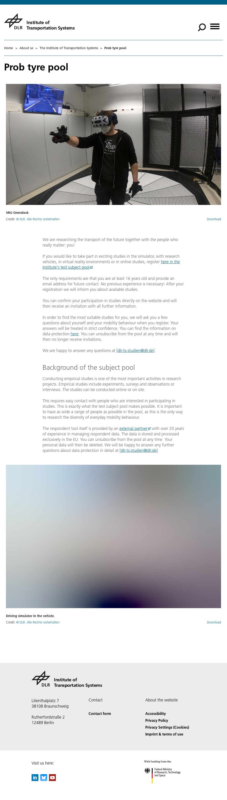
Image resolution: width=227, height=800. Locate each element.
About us (26, 48)
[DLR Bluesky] (43, 779)
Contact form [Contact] (100, 713)
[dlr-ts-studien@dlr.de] (135, 350)
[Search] (202, 27)
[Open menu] (215, 24)
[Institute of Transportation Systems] (39, 21)
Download (214, 219)
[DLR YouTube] (52, 779)
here (74, 333)
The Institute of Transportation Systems (69, 48)
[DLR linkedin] (35, 779)
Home (8, 48)
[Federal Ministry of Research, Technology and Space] (166, 787)
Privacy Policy (156, 720)
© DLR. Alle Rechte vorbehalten (37, 219)
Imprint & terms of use (164, 734)
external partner (133, 428)
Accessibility (155, 713)
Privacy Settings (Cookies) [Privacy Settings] (167, 727)
